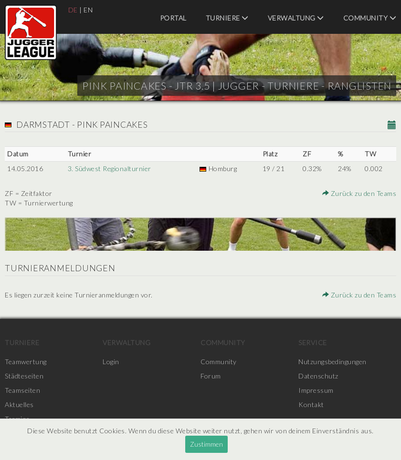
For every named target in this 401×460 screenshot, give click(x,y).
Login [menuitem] (111, 362)
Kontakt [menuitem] (311, 404)
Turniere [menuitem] (227, 18)
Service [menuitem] (312, 342)
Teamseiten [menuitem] (22, 390)
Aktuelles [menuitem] (19, 404)
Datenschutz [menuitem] (318, 376)
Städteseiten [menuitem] (24, 376)
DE (73, 10)
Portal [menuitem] (173, 18)
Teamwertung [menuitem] (26, 362)
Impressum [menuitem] (316, 390)
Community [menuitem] (370, 18)
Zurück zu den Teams (359, 193)
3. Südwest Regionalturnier (109, 168)
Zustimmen (206, 444)
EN (88, 10)
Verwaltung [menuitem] (296, 18)
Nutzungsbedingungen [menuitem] (332, 362)
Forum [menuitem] (210, 376)
